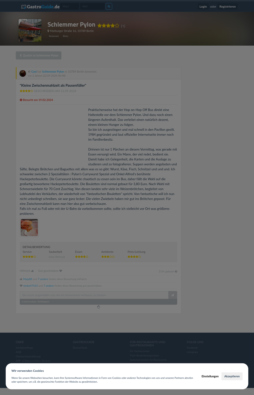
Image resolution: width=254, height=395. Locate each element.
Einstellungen (210, 376)
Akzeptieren (232, 376)
